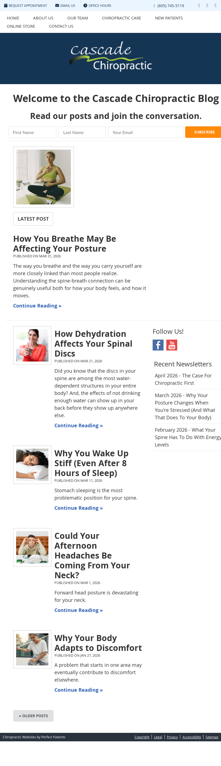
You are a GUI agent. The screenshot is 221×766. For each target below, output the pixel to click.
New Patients (169, 18)
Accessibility (191, 737)
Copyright (142, 737)
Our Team (77, 18)
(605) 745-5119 (171, 5)
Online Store (21, 26)
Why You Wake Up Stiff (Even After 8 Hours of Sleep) (91, 463)
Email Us (65, 5)
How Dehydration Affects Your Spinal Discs (93, 343)
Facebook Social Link (158, 345)
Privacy (172, 737)
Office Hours (97, 5)
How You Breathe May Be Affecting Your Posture (64, 243)
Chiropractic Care (121, 18)
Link (191, 5)
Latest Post (33, 218)
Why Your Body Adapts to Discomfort (98, 642)
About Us (43, 18)
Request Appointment (25, 5)
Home (13, 18)
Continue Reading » (37, 305)
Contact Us (61, 26)
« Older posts (33, 715)
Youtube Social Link (171, 345)
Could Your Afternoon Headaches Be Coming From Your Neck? (92, 555)
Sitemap (212, 737)
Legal (158, 737)
